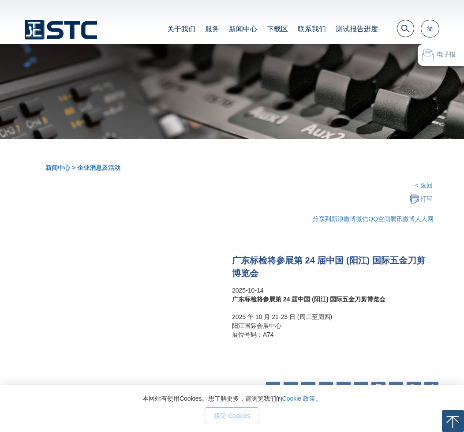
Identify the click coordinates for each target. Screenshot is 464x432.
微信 (362, 218)
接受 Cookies (232, 415)
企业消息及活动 (98, 167)
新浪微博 (343, 218)
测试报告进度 (357, 29)
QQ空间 (379, 218)
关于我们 (181, 29)
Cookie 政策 (298, 398)
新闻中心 (243, 29)
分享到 (322, 218)
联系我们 (312, 29)
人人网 (424, 218)
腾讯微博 (402, 218)
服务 (212, 29)
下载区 (277, 29)
